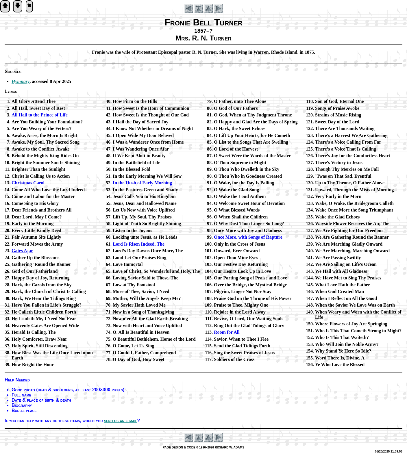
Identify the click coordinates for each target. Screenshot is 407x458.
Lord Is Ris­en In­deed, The (138, 244)
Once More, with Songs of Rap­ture (248, 237)
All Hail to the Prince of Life (40, 114)
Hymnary (20, 81)
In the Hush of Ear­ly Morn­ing (142, 182)
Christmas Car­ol (28, 182)
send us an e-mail (120, 420)
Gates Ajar (22, 250)
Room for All (227, 332)
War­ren (261, 52)
